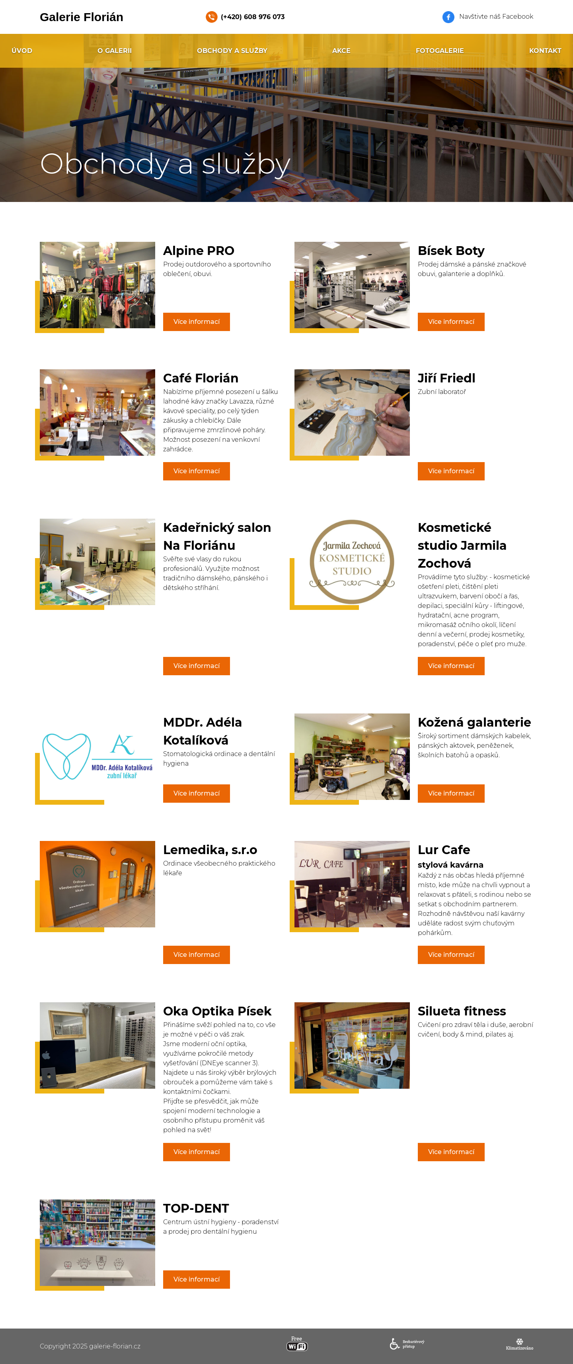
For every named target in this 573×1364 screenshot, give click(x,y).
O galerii (114, 51)
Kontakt (545, 51)
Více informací (196, 321)
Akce (341, 51)
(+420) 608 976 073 (253, 17)
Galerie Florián (81, 17)
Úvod (22, 51)
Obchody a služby (232, 51)
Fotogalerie (440, 51)
